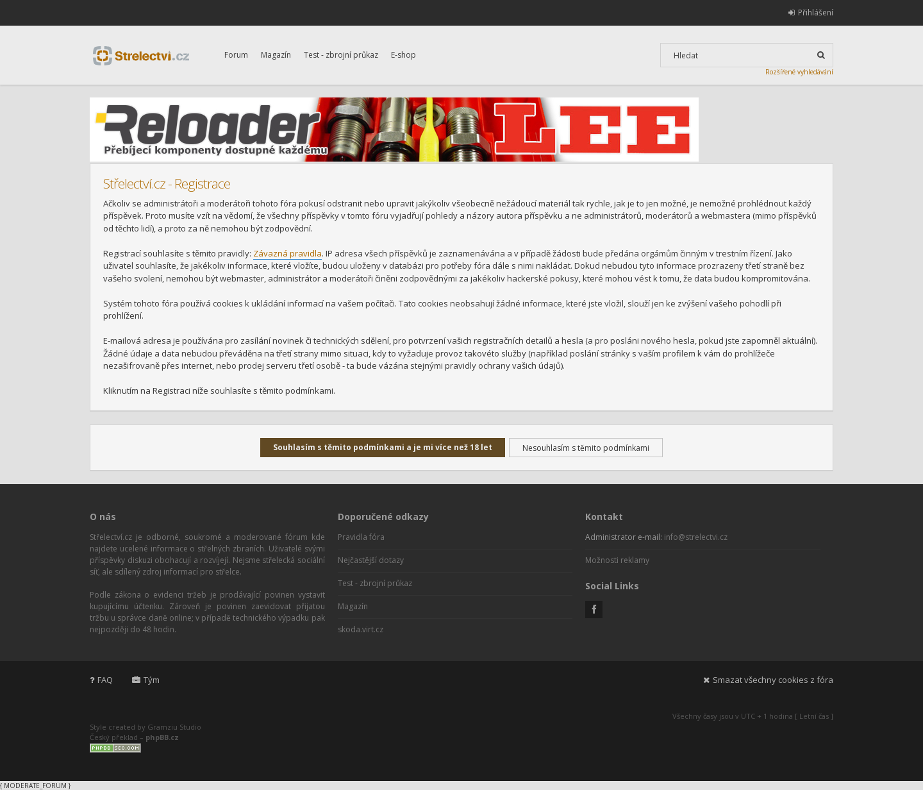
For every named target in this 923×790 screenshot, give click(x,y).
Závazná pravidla (287, 253)
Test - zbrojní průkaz (341, 54)
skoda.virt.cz (360, 629)
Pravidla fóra (361, 537)
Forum (236, 54)
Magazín (276, 54)
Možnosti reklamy (617, 560)
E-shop (403, 54)
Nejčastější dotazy (371, 560)
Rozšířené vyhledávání (799, 71)
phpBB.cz (162, 737)
